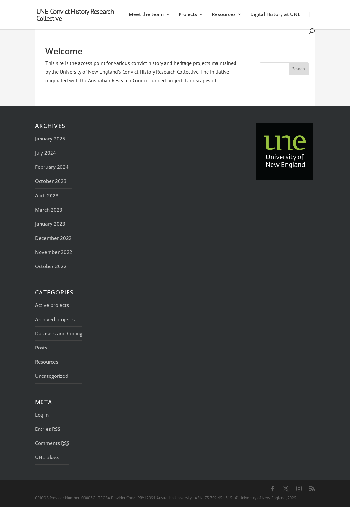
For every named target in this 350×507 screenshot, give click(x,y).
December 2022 (53, 238)
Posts (41, 347)
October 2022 (51, 266)
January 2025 (50, 138)
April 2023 (47, 195)
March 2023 (48, 209)
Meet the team (146, 14)
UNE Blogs (47, 457)
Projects (188, 14)
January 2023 (50, 224)
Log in (42, 415)
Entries (47, 429)
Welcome (64, 51)
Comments (52, 443)
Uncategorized (51, 376)
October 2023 (51, 181)
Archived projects (55, 319)
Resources (223, 14)
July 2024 (45, 152)
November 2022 (53, 252)
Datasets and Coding (58, 333)
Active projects (52, 305)
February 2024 (52, 167)
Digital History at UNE (275, 14)
